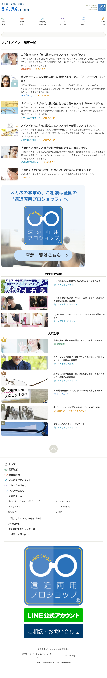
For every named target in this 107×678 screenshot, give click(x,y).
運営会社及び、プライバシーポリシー (37, 656)
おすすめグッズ (63, 501)
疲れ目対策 (22, 23)
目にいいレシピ (63, 506)
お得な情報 (14, 524)
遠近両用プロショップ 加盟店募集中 (53, 649)
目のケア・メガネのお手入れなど (24, 501)
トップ (12, 464)
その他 (59, 512)
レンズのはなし (84, 23)
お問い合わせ (69, 655)
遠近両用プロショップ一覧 (21, 529)
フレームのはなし (63, 23)
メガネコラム (103, 23)
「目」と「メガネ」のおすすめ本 (25, 518)
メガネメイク (39, 69)
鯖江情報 (12, 512)
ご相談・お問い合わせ (19, 534)
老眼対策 (3, 23)
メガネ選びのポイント (42, 23)
